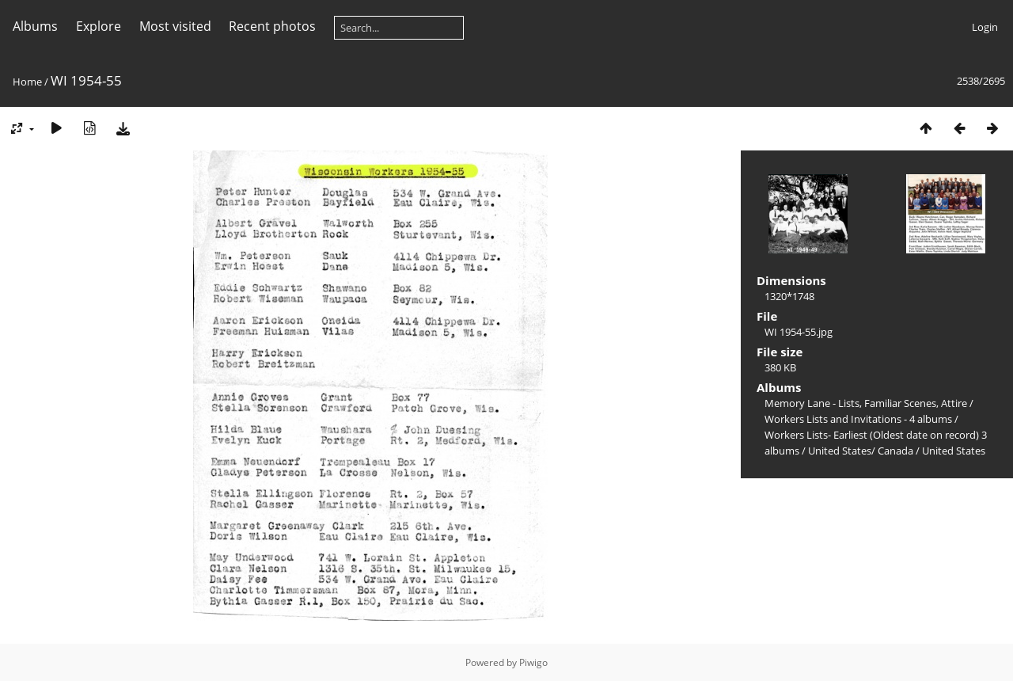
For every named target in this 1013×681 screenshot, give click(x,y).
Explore (98, 26)
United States (953, 450)
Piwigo (533, 662)
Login (985, 27)
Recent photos (272, 26)
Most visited (175, 26)
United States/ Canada (860, 450)
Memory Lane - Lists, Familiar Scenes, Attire (865, 403)
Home (27, 81)
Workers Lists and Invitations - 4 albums (858, 419)
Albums (35, 26)
